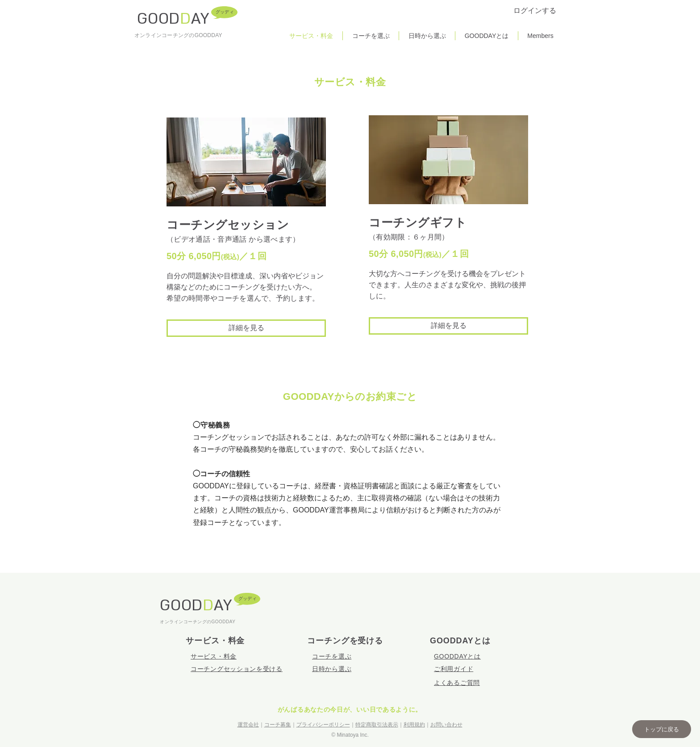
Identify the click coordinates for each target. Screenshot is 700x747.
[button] (661, 729)
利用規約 (414, 725)
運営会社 (248, 725)
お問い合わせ (446, 725)
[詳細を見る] (246, 328)
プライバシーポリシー (323, 725)
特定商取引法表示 (376, 725)
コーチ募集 (277, 725)
